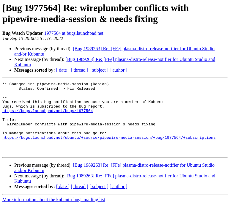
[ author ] (118, 70)
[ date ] (63, 70)
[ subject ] (98, 70)
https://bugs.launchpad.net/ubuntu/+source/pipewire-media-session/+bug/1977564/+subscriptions (109, 149)
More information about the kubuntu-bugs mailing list (53, 213)
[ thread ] (79, 70)
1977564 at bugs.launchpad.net (73, 33)
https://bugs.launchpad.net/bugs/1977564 (47, 116)
